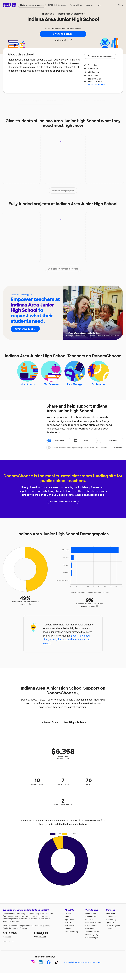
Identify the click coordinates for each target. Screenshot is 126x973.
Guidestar (23, 928)
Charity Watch (44, 926)
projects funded (47, 934)
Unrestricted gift (91, 938)
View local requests (96, 84)
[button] (85, 447)
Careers (68, 928)
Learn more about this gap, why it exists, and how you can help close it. (67, 639)
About (24, 100)
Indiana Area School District (71, 13)
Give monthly (90, 928)
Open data (110, 922)
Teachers (67, 100)
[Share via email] (85, 440)
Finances (68, 922)
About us (89, 5)
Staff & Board (70, 926)
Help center (110, 913)
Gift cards (89, 919)
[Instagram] (32, 962)
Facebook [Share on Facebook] (55, 441)
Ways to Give (91, 910)
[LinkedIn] (40, 962)
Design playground (113, 926)
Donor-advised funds (93, 922)
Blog (114, 919)
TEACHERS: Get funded (57, 5)
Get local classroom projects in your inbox (82, 962)
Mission (68, 913)
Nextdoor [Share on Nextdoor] (108, 441)
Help (99, 5)
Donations (100, 100)
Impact (37, 100)
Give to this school (63, 33)
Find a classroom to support (32, 5)
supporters (16, 934)
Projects (51, 100)
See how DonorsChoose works (63, 501)
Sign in (120, 5)
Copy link (118, 447)
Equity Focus (69, 919)
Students (83, 100)
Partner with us (76, 5)
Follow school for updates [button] (100, 56)
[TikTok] (56, 962)
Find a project (90, 913)
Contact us (110, 928)
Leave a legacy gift (92, 935)
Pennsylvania (47, 13)
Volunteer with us (92, 932)
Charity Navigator (9, 928)
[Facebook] (48, 962)
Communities (111, 916)
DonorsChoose (9, 5)
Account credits (91, 916)
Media (108, 919)
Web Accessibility (71, 932)
